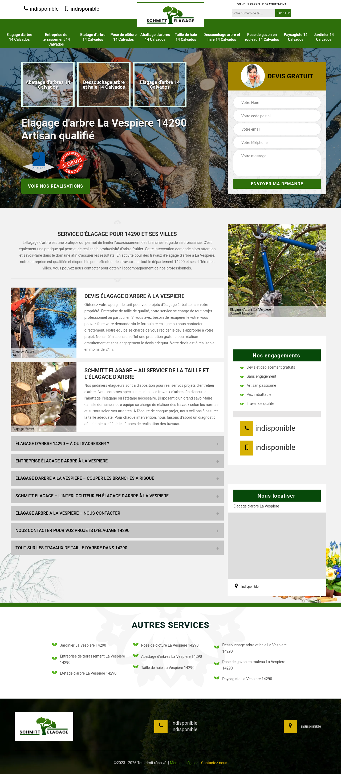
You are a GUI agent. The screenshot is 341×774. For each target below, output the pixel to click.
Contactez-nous (214, 763)
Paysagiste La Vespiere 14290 (243, 679)
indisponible (41, 9)
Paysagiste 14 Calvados (295, 37)
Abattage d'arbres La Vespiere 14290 (167, 656)
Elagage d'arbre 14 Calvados (19, 37)
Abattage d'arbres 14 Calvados (155, 37)
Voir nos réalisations (55, 185)
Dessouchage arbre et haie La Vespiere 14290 (250, 648)
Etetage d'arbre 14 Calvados (92, 37)
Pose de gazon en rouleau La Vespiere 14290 (249, 665)
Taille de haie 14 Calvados (186, 37)
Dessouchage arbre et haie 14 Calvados (222, 37)
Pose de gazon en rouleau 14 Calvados (262, 37)
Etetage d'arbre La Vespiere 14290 (84, 673)
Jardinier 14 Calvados (324, 37)
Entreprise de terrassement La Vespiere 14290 (88, 659)
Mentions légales (184, 763)
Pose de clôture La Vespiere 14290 (166, 645)
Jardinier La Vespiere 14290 (79, 645)
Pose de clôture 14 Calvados (124, 37)
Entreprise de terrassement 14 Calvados (56, 39)
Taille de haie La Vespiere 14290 (163, 667)
